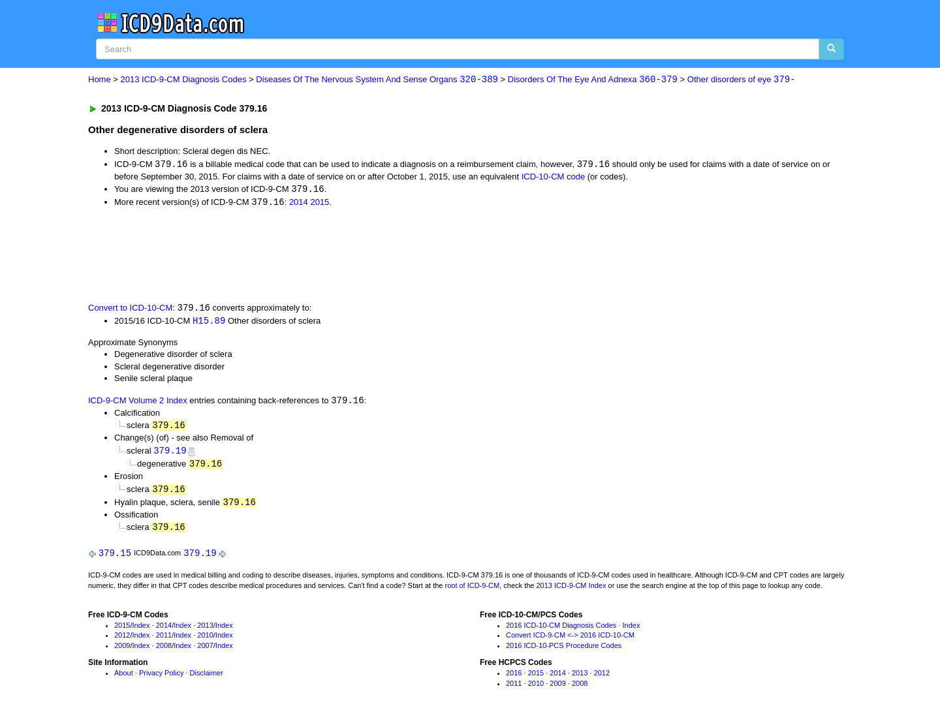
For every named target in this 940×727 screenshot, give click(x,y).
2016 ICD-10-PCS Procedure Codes (563, 651)
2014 (298, 204)
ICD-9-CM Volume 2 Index (137, 403)
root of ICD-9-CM (472, 591)
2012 (122, 640)
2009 (122, 651)
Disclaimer (206, 678)
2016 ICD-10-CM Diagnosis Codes (561, 630)
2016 (514, 678)
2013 (205, 630)
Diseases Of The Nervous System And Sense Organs (377, 80)
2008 (164, 651)
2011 (164, 640)
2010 (205, 640)
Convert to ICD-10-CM (130, 310)
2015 (319, 204)
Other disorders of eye (741, 80)
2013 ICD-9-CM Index (571, 591)
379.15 (115, 557)
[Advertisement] (321, 255)
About (123, 678)
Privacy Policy (161, 678)
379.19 (169, 454)
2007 (205, 651)
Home (99, 80)
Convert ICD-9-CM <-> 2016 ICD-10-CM (570, 640)
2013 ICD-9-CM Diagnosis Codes (184, 80)
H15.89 (209, 322)
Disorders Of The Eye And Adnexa (593, 80)
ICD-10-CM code (554, 177)
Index (141, 630)
